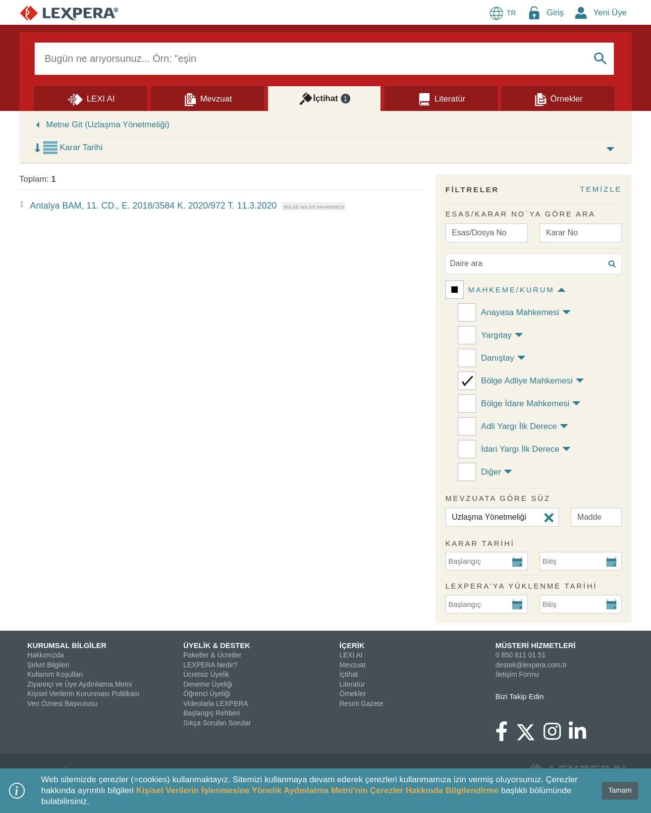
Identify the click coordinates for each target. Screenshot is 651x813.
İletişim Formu (517, 674)
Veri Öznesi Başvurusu (62, 703)
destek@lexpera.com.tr (531, 665)
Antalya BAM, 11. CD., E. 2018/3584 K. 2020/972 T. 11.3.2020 (153, 206)
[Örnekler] (557, 98)
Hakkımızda (45, 655)
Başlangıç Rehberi (211, 713)
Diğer (491, 472)
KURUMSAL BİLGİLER (67, 645)
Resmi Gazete (361, 703)
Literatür (352, 684)
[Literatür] (440, 98)
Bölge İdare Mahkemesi (525, 403)
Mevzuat (352, 665)
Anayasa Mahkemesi (520, 312)
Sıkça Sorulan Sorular (217, 723)
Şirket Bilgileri (48, 665)
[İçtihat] (324, 98)
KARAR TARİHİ (480, 543)
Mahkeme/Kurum (511, 289)
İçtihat (348, 674)
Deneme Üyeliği (207, 684)
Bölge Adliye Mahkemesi (527, 380)
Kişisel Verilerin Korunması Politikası (83, 694)
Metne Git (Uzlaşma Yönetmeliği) (107, 124)
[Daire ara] (533, 264)
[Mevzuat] (207, 98)
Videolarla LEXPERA (215, 703)
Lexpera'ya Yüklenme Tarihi (521, 586)
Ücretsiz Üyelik (206, 674)
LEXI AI (351, 655)
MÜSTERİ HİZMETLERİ (535, 645)
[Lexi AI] (90, 98)
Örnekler (352, 694)
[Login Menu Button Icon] (534, 12)
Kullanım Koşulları (55, 674)
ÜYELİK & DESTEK (216, 645)
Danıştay (497, 358)
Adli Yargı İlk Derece (519, 426)
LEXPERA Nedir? (210, 665)
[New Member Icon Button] (581, 12)
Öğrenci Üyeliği (206, 694)
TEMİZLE (601, 189)
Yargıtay (496, 335)
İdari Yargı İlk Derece (520, 449)
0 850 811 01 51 (520, 655)
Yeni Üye (610, 12)
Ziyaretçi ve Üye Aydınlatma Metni (79, 684)
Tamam (620, 790)
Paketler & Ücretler (212, 655)
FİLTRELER (472, 189)
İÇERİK (352, 645)
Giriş (555, 12)
